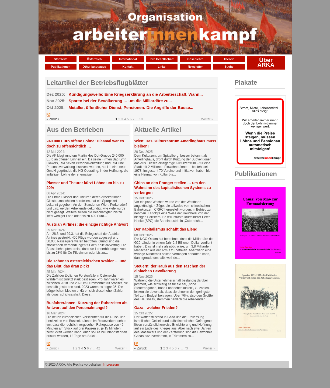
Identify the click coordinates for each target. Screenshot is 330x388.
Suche (228, 66)
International (128, 59)
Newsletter (195, 66)
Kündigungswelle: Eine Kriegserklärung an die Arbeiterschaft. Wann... (136, 94)
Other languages (94, 66)
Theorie (229, 59)
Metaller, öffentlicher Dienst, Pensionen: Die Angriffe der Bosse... (131, 107)
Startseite (60, 59)
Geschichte (195, 59)
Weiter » (207, 119)
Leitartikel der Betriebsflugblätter (97, 82)
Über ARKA (266, 62)
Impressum (111, 364)
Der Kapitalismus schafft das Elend (165, 229)
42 (98, 348)
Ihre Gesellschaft (162, 59)
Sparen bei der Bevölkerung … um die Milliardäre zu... (120, 100)
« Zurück (53, 348)
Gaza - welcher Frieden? (156, 307)
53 (141, 119)
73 (186, 348)
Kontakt (128, 66)
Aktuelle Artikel (157, 129)
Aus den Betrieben (75, 129)
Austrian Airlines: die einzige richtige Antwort (87, 224)
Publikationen (60, 66)
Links (162, 66)
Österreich (94, 59)
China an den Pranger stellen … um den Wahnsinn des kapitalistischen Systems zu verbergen (172, 188)
